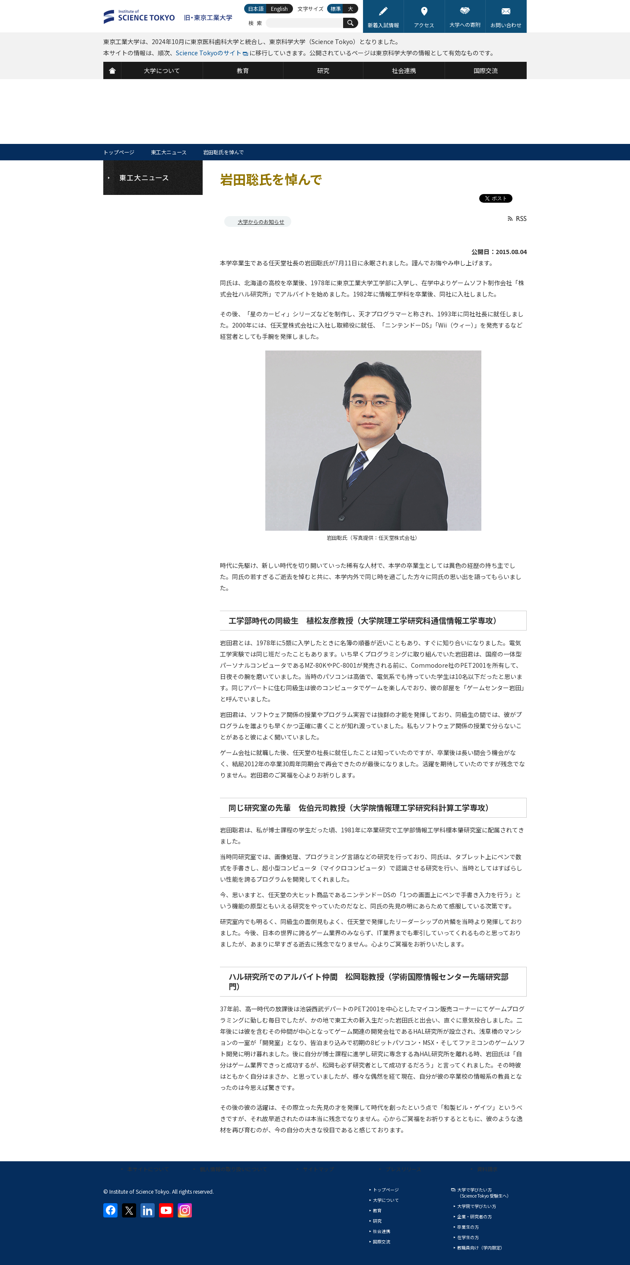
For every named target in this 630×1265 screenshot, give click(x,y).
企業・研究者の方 (474, 1216)
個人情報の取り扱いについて (233, 1169)
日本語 (256, 8)
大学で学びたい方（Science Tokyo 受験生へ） (484, 1192)
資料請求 (487, 1169)
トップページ (118, 152)
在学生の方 (468, 1237)
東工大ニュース (169, 152)
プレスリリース (403, 1169)
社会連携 (381, 1231)
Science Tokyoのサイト (209, 52)
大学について (386, 1200)
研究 (377, 1220)
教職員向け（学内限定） (481, 1247)
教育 (377, 1210)
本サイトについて (148, 1169)
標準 (336, 8)
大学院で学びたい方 (476, 1206)
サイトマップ (318, 1169)
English (279, 8)
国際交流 (381, 1241)
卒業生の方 (468, 1227)
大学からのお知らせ (261, 221)
